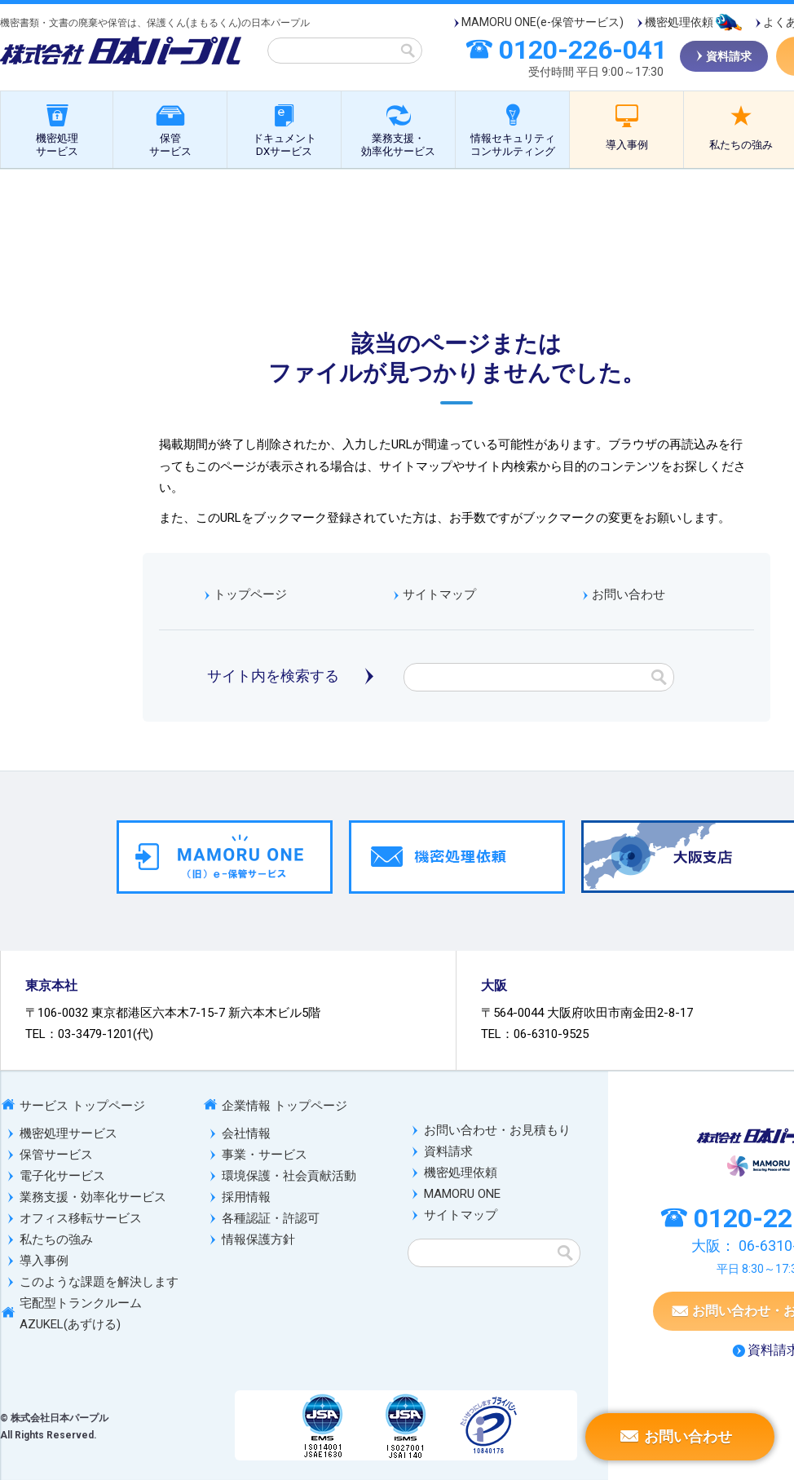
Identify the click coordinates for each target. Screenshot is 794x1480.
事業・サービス (264, 1154)
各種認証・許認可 (271, 1218)
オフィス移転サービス (81, 1218)
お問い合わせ (628, 594)
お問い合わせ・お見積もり (497, 1130)
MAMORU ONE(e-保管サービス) (542, 22)
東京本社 (51, 985)
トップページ (250, 594)
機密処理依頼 (679, 22)
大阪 (494, 985)
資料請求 (448, 1151)
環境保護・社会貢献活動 (289, 1176)
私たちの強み (56, 1239)
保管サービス (170, 144)
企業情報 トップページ (284, 1105)
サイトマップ (439, 594)
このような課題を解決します (99, 1282)
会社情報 (246, 1133)
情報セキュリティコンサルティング (512, 144)
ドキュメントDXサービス (284, 144)
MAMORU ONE (462, 1193)
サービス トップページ (82, 1105)
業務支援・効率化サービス (398, 144)
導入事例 (627, 145)
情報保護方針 (258, 1239)
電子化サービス (62, 1176)
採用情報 (246, 1197)
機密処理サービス (57, 144)
